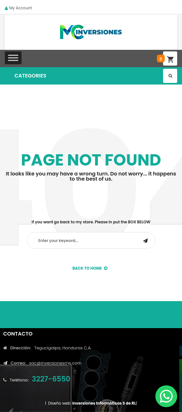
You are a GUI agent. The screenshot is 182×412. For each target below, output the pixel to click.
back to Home (90, 268)
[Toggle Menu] (13, 58)
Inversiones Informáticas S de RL (104, 403)
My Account (20, 8)
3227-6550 (51, 379)
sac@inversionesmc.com (55, 363)
